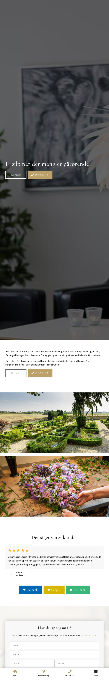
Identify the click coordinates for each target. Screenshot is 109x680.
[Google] (54, 590)
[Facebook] (30, 590)
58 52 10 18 (90, 635)
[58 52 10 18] (40, 175)
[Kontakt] (15, 175)
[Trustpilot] (78, 590)
